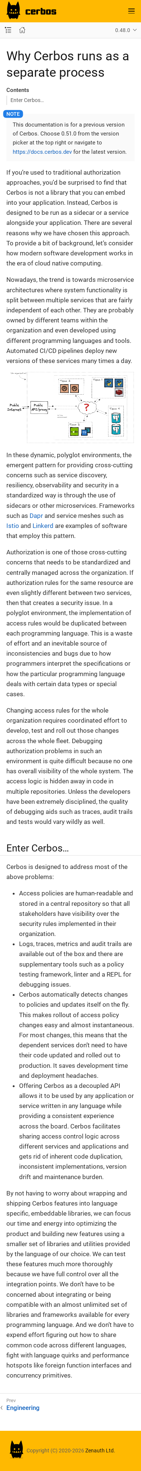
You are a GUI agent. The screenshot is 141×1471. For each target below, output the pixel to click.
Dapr (36, 515)
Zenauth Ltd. (100, 1451)
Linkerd (43, 525)
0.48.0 (122, 30)
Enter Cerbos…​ (27, 100)
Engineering (23, 1407)
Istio (12, 525)
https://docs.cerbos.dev (42, 152)
